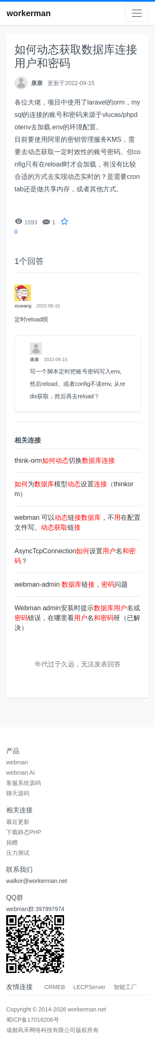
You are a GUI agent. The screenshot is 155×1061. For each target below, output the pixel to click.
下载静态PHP (23, 832)
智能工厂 (125, 987)
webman (17, 762)
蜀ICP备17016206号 (32, 1019)
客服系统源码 (23, 783)
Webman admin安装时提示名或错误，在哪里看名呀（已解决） (77, 617)
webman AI (20, 772)
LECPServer (89, 987)
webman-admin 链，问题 (71, 584)
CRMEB (54, 987)
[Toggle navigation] (136, 13)
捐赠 (12, 842)
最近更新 (17, 821)
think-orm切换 (64, 460)
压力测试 (17, 852)
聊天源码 (17, 793)
